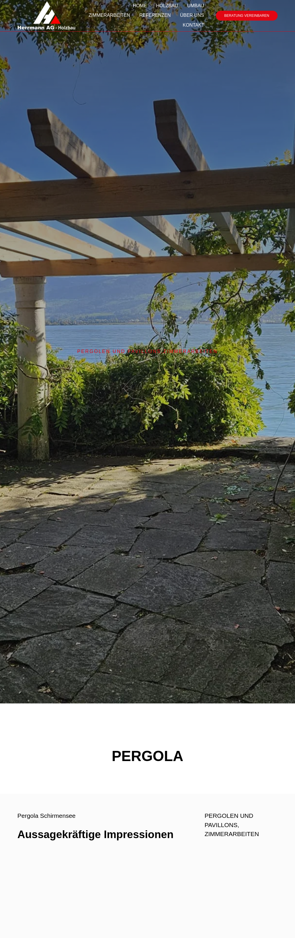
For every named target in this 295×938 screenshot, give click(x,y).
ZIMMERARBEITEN (190, 351)
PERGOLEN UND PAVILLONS (119, 351)
